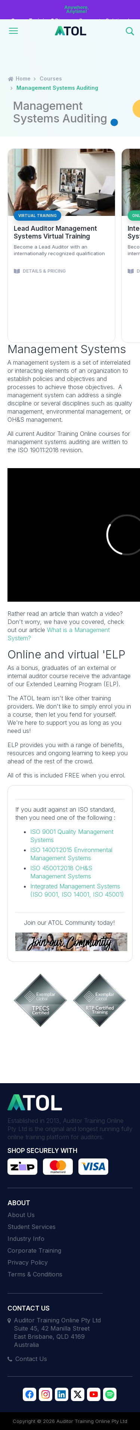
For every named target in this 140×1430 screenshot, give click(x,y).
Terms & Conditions (34, 1274)
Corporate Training (34, 1250)
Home (19, 78)
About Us (21, 1215)
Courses (51, 78)
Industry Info (25, 1238)
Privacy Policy (27, 1262)
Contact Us (31, 1358)
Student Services (31, 1226)
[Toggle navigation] (13, 30)
